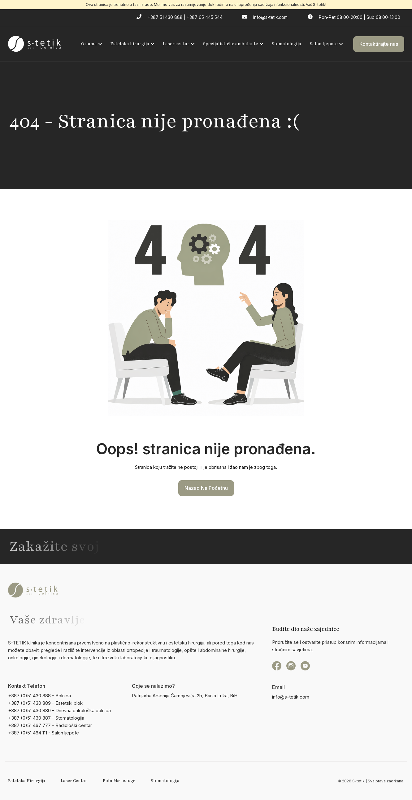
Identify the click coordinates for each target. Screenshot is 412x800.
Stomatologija (286, 44)
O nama (91, 44)
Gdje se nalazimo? (153, 686)
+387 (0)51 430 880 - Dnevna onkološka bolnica (59, 710)
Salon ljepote (326, 44)
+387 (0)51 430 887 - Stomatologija (46, 718)
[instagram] (291, 665)
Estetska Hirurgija (26, 781)
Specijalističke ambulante (233, 44)
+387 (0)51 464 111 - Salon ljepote (43, 733)
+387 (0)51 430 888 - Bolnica (39, 696)
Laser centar (178, 44)
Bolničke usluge (119, 781)
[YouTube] (305, 665)
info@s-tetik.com (290, 697)
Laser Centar (74, 781)
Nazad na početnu (206, 488)
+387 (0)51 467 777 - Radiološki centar (50, 725)
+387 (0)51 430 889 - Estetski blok (45, 703)
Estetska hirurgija (132, 44)
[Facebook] (276, 665)
